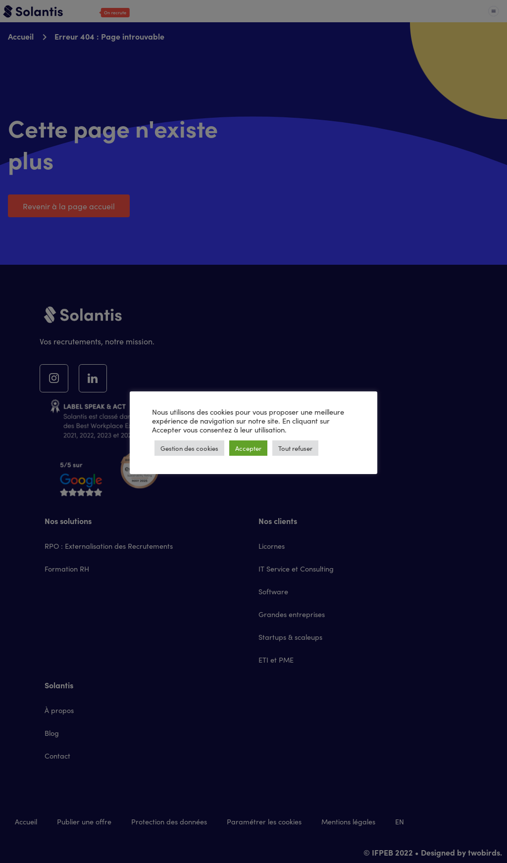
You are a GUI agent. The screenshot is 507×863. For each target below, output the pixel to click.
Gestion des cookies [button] (189, 448)
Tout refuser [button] (295, 448)
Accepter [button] (248, 448)
